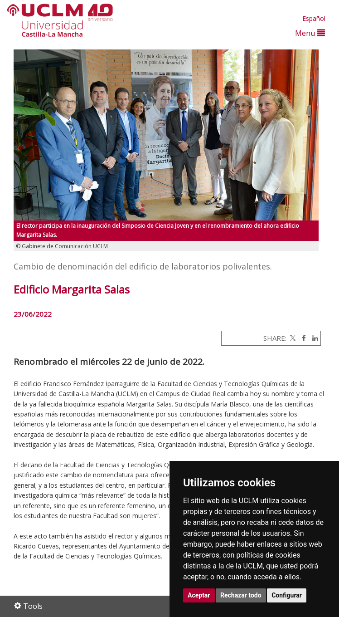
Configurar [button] (286, 595)
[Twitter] (291, 338)
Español (313, 18)
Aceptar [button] (199, 595)
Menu (310, 33)
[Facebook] (301, 338)
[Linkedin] (313, 338)
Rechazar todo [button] (241, 595)
